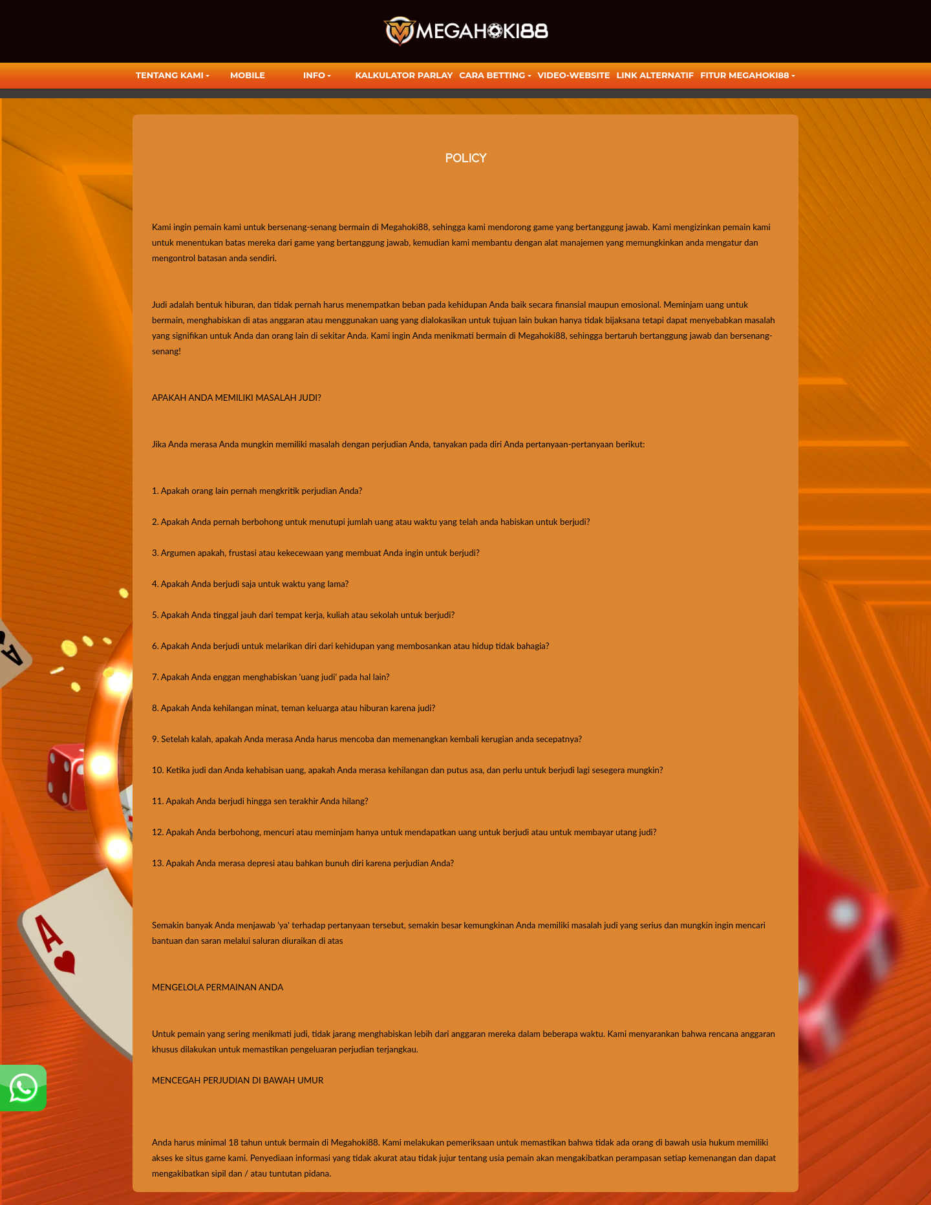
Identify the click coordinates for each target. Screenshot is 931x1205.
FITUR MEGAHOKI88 (744, 75)
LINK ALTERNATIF (655, 75)
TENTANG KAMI (170, 75)
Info (314, 75)
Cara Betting (492, 75)
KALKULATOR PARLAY (404, 75)
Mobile (247, 75)
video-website (574, 75)
